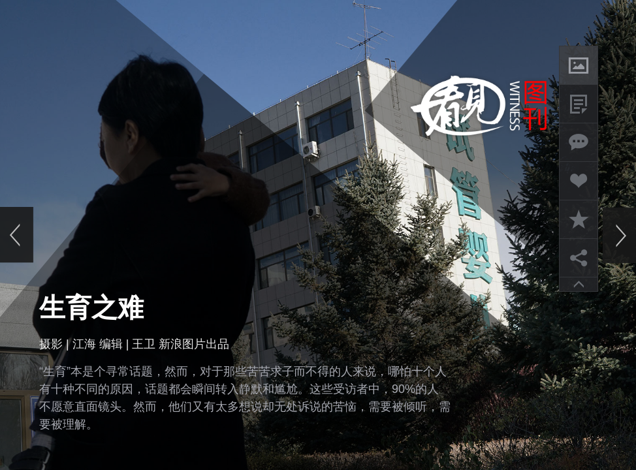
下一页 (619, 235)
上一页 (17, 235)
